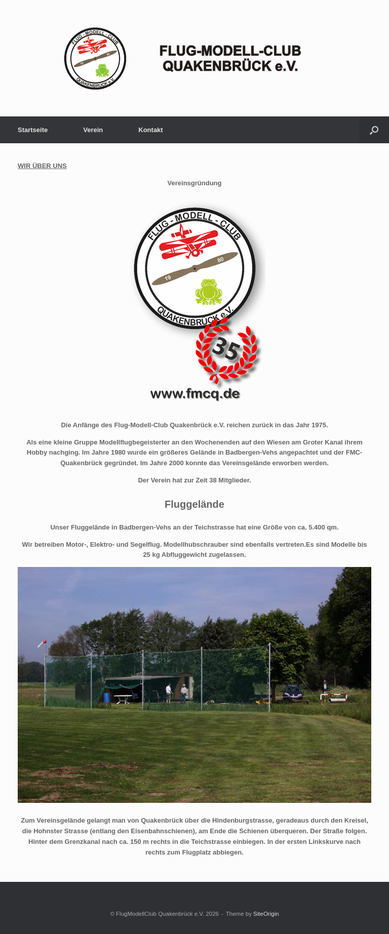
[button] (374, 129)
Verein (93, 130)
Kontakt (150, 130)
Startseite (33, 130)
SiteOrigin (266, 914)
